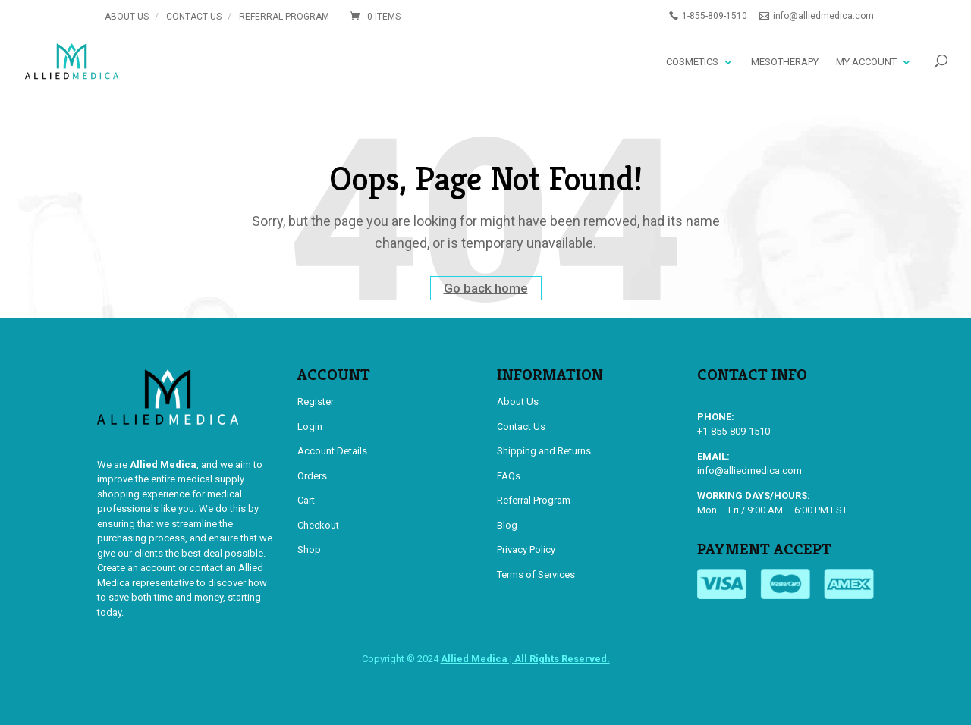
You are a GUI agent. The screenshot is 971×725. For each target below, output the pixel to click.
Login (309, 426)
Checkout (318, 525)
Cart (306, 500)
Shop (309, 549)
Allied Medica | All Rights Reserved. (525, 658)
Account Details (332, 451)
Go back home (486, 288)
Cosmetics (692, 61)
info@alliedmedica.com (749, 470)
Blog (507, 525)
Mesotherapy (785, 61)
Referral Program (284, 16)
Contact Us (194, 16)
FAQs (508, 476)
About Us (127, 16)
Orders (312, 476)
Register (315, 401)
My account (866, 61)
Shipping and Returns (544, 451)
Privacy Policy (526, 549)
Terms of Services (536, 574)
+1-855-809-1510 (733, 431)
